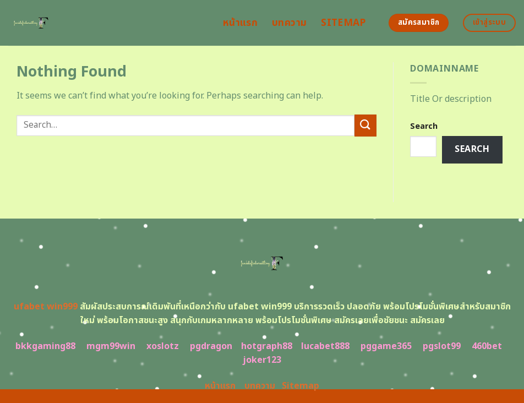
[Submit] (365, 125)
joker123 (262, 360)
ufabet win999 (46, 306)
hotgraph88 (266, 346)
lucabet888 (325, 346)
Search (424, 126)
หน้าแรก (240, 22)
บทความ (289, 22)
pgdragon (211, 346)
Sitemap (343, 22)
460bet (487, 346)
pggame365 (386, 346)
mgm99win (110, 346)
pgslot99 (442, 346)
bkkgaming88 (45, 346)
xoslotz (162, 346)
